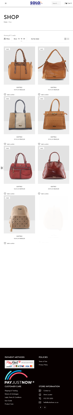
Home (5, 22)
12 (19, 39)
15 (21, 39)
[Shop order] (46, 39)
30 (24, 39)
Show (15, 39)
